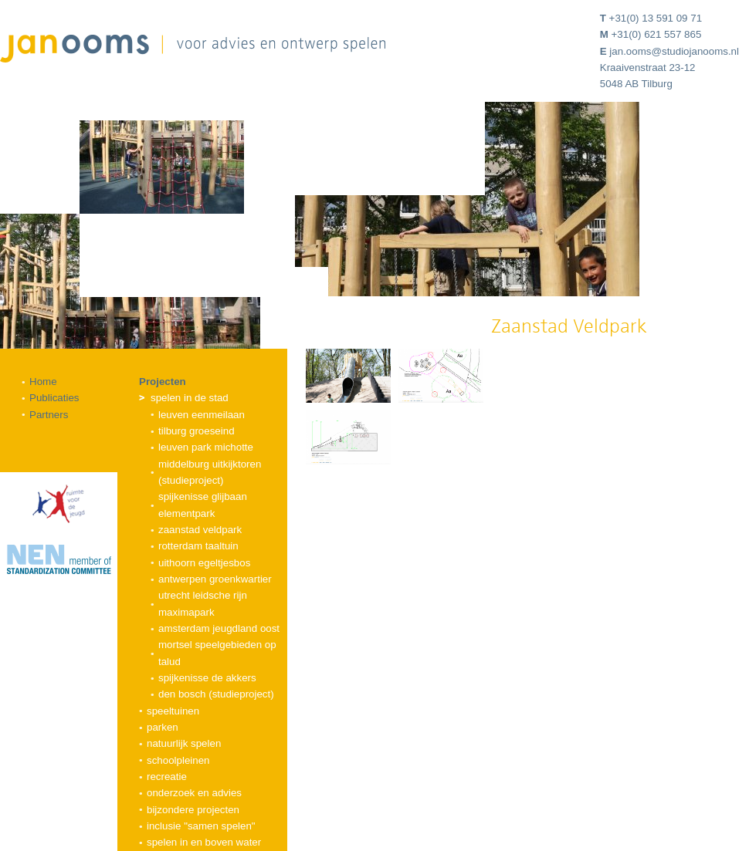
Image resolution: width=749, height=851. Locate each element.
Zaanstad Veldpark (200, 529)
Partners (48, 414)
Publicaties (54, 398)
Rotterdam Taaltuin (198, 546)
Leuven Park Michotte (205, 447)
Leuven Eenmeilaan (201, 414)
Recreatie (167, 776)
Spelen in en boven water (204, 842)
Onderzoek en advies (194, 793)
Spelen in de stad (190, 398)
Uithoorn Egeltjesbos (204, 563)
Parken (162, 727)
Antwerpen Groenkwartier (215, 579)
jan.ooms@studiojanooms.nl (674, 51)
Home (43, 381)
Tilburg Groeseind (196, 431)
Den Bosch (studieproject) (216, 694)
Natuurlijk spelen (184, 743)
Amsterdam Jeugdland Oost (219, 628)
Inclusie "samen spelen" (201, 826)
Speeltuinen (173, 711)
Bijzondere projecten (193, 810)
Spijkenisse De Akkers (207, 678)
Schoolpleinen (178, 760)
